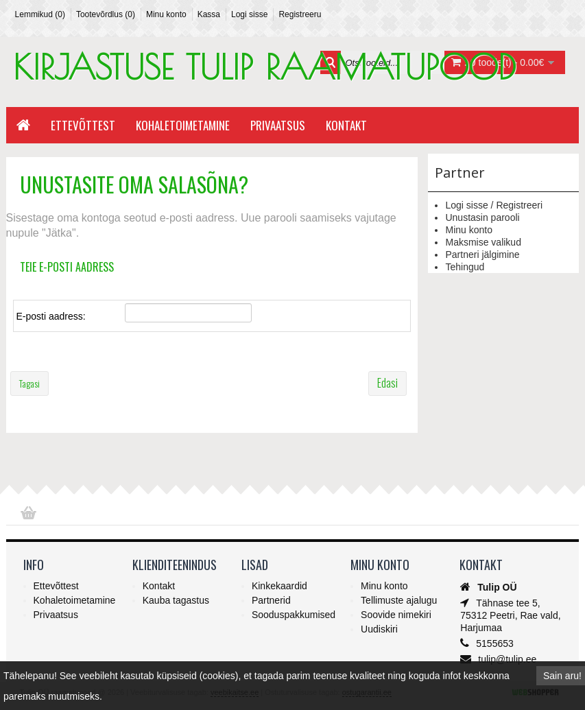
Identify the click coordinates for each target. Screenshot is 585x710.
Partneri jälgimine (482, 254)
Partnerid (271, 600)
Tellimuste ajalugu (399, 600)
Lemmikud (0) (40, 14)
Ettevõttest (83, 125)
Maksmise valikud (483, 242)
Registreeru (299, 14)
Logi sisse (249, 14)
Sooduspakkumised (293, 614)
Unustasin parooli (482, 217)
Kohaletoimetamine (183, 125)
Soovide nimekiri (396, 614)
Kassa (209, 14)
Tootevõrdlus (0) (105, 14)
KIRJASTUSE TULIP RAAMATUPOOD (264, 66)
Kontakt (346, 125)
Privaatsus (277, 125)
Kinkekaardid (279, 585)
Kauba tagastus (176, 600)
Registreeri (519, 205)
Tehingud (464, 266)
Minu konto (166, 14)
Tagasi (29, 383)
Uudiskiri (379, 629)
